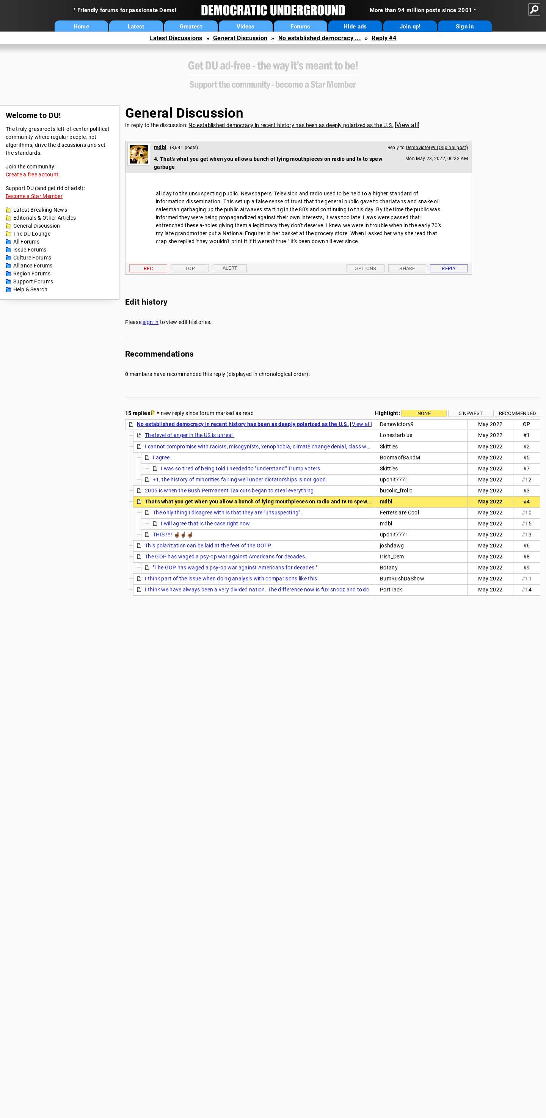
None (424, 413)
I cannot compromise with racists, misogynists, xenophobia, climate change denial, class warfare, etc (268, 446)
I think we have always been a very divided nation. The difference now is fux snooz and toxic (257, 590)
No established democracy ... (319, 38)
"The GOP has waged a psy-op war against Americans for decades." (235, 568)
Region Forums (31, 273)
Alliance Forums (33, 266)
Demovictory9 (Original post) (437, 147)
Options (365, 268)
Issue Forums (30, 250)
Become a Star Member (34, 196)
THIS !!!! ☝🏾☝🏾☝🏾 (173, 534)
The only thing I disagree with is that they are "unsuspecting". (227, 512)
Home (81, 26)
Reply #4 (384, 38)
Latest (136, 26)
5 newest (471, 413)
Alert (230, 268)
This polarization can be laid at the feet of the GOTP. (208, 545)
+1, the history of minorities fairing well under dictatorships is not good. (240, 479)
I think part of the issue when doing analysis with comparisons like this (231, 579)
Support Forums (33, 281)
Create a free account (32, 174)
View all (407, 125)
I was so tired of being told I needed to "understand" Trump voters (240, 468)
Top (190, 268)
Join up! (410, 26)
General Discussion (240, 38)
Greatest (191, 26)
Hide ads (355, 26)
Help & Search (30, 289)
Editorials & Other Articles (44, 218)
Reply (449, 268)
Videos (246, 26)
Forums (300, 26)
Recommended (517, 413)
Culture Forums (32, 258)
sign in (150, 322)
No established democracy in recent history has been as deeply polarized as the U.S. (290, 125)
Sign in (465, 26)
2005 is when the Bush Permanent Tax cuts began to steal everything (229, 490)
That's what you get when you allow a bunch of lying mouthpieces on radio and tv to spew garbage (267, 501)
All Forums (26, 242)
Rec (148, 268)
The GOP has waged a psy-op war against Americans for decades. (225, 556)
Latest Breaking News (40, 210)
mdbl (160, 147)
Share (407, 268)
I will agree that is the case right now (205, 523)
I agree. (162, 457)
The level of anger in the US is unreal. (189, 435)
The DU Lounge (31, 234)
